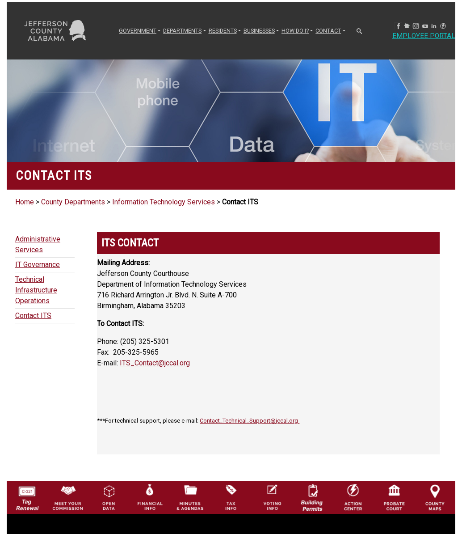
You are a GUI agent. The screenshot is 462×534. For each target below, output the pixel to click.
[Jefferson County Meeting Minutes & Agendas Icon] (190, 496)
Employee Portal (424, 36)
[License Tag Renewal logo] (27, 495)
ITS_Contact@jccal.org (155, 363)
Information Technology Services (163, 202)
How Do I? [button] (295, 30)
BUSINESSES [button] (259, 30)
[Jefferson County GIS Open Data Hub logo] (108, 496)
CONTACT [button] (328, 30)
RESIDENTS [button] (223, 30)
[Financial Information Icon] (149, 496)
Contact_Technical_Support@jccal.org (249, 420)
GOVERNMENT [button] (137, 30)
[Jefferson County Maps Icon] (435, 496)
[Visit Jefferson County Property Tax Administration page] (230, 496)
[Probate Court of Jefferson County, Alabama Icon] (394, 496)
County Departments (73, 202)
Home (24, 202)
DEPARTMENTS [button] (182, 30)
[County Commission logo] (67, 496)
